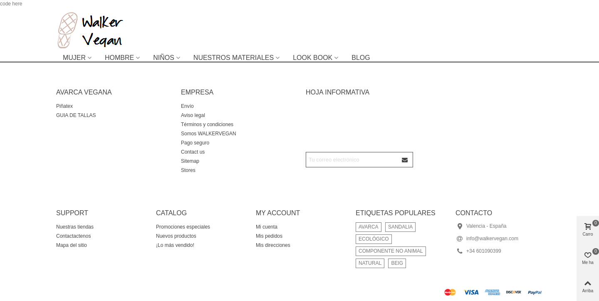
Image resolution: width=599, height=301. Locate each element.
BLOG (360, 57)
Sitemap (190, 161)
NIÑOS (163, 57)
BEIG (397, 263)
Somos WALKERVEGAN (208, 134)
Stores (188, 170)
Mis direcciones (273, 245)
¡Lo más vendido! (175, 245)
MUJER (74, 57)
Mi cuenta (266, 227)
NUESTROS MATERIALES (233, 57)
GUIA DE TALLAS (76, 115)
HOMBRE (119, 57)
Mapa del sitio (71, 245)
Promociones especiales (183, 227)
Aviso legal (193, 115)
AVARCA (369, 227)
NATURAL (370, 263)
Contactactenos (73, 236)
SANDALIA (400, 227)
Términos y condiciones (207, 124)
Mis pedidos (269, 236)
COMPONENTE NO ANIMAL (391, 251)
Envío (187, 106)
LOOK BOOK (312, 57)
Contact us (193, 152)
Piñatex (64, 106)
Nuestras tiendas (75, 227)
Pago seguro (195, 143)
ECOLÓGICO (374, 239)
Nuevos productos (176, 236)
